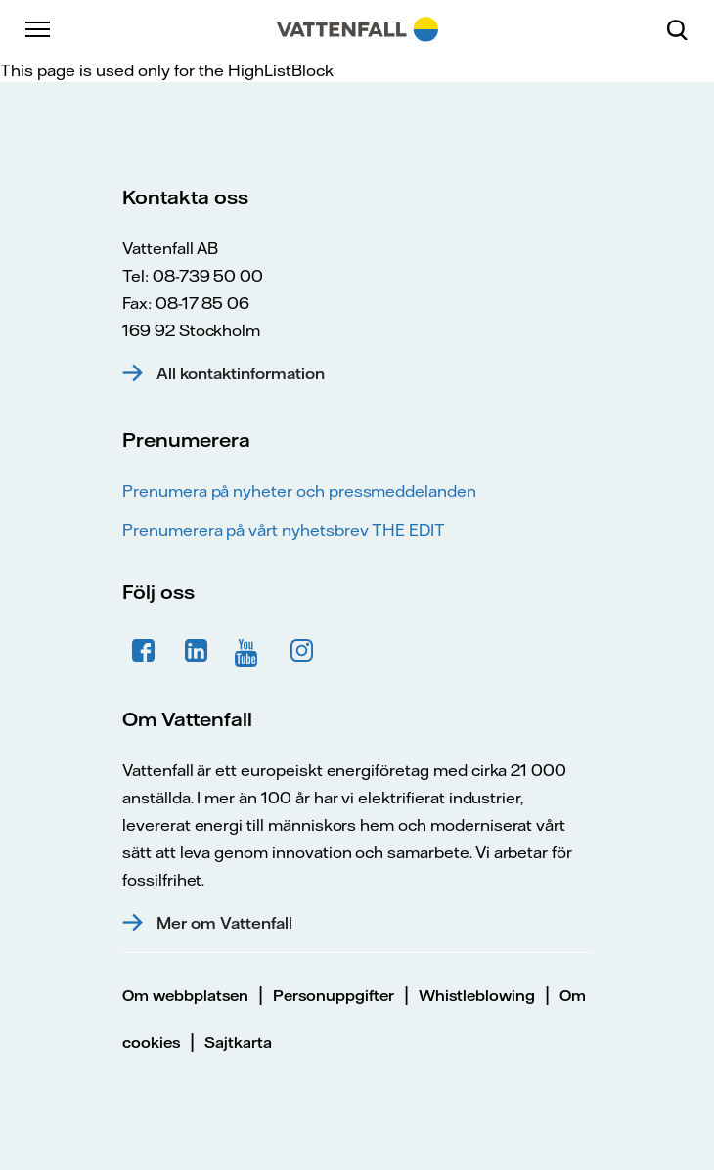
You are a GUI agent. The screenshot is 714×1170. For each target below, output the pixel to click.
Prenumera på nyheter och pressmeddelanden (299, 490)
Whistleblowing (477, 995)
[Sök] (684, 29)
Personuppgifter (333, 995)
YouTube (249, 650)
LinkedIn (196, 650)
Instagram (302, 650)
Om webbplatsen (185, 995)
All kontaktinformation (240, 373)
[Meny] (39, 29)
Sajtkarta (238, 1042)
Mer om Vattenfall (224, 922)
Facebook (143, 650)
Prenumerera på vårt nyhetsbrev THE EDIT (283, 530)
